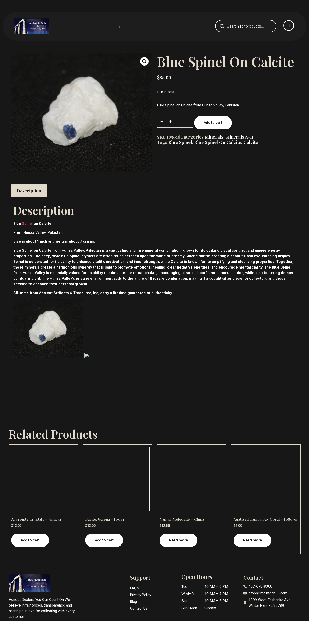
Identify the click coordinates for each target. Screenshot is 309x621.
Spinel (27, 223)
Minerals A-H (240, 137)
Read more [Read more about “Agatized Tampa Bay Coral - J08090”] (252, 540)
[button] (144, 61)
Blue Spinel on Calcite (217, 142)
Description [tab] (29, 191)
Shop (111, 26)
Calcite (250, 142)
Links (130, 26)
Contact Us (195, 26)
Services (90, 26)
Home (67, 26)
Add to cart (213, 122)
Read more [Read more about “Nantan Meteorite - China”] (178, 540)
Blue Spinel (180, 142)
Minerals (214, 137)
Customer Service (161, 26)
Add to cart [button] (30, 540)
